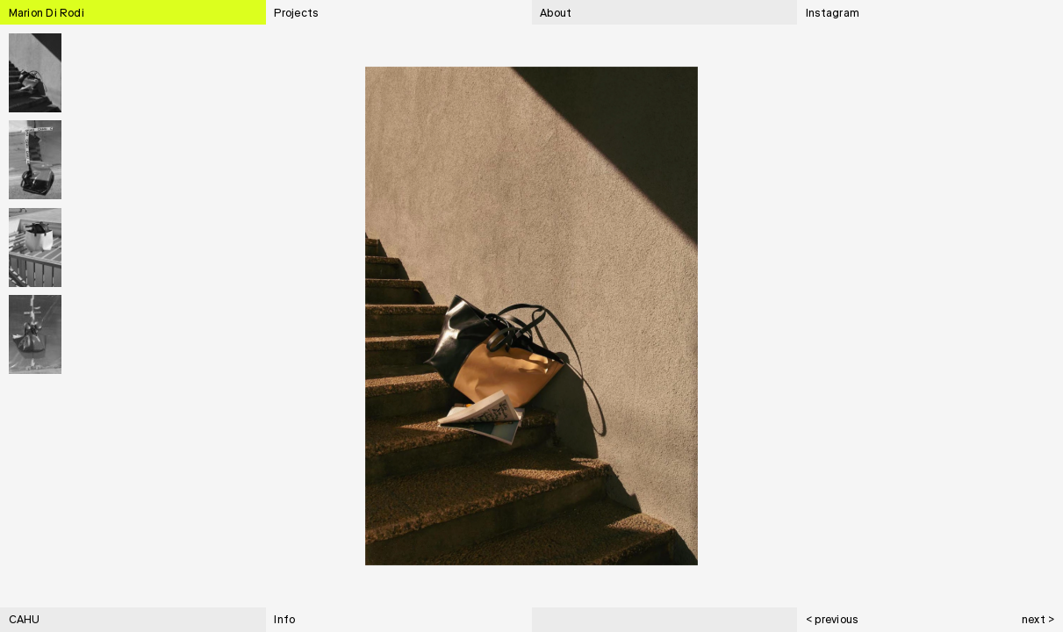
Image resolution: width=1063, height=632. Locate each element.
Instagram (832, 14)
